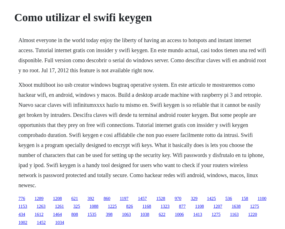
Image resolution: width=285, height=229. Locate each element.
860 (107, 198)
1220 (252, 214)
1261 (59, 206)
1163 (234, 214)
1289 (39, 198)
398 (109, 214)
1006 (179, 214)
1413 (197, 214)
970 (178, 198)
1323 (165, 206)
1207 (217, 206)
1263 (41, 206)
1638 (236, 206)
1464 (57, 214)
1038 (144, 214)
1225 (112, 206)
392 (90, 198)
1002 (22, 222)
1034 (59, 222)
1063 (126, 214)
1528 (160, 198)
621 (74, 198)
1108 (199, 206)
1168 (146, 206)
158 (245, 198)
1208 (57, 198)
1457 (142, 198)
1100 (262, 198)
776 (21, 198)
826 (129, 206)
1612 (39, 214)
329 (194, 198)
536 (228, 198)
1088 (94, 206)
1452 (41, 222)
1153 (22, 206)
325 (76, 206)
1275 (254, 206)
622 (162, 214)
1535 (91, 214)
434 (21, 214)
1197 (124, 198)
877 (182, 206)
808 (74, 214)
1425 (211, 198)
